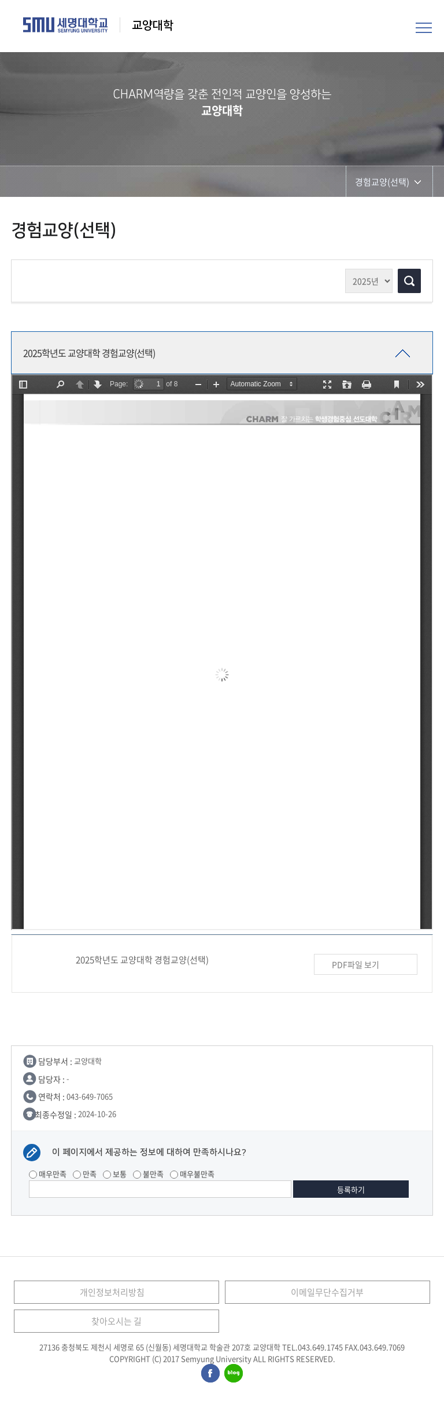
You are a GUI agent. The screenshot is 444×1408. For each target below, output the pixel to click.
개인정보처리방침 (112, 1292)
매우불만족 (192, 1173)
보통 (115, 1173)
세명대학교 (65, 24)
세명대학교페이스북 (211, 1374)
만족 (85, 1173)
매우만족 (47, 1173)
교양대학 (152, 25)
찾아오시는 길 (116, 1321)
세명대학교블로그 (233, 1374)
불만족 (148, 1173)
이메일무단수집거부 (327, 1292)
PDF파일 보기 (365, 965)
